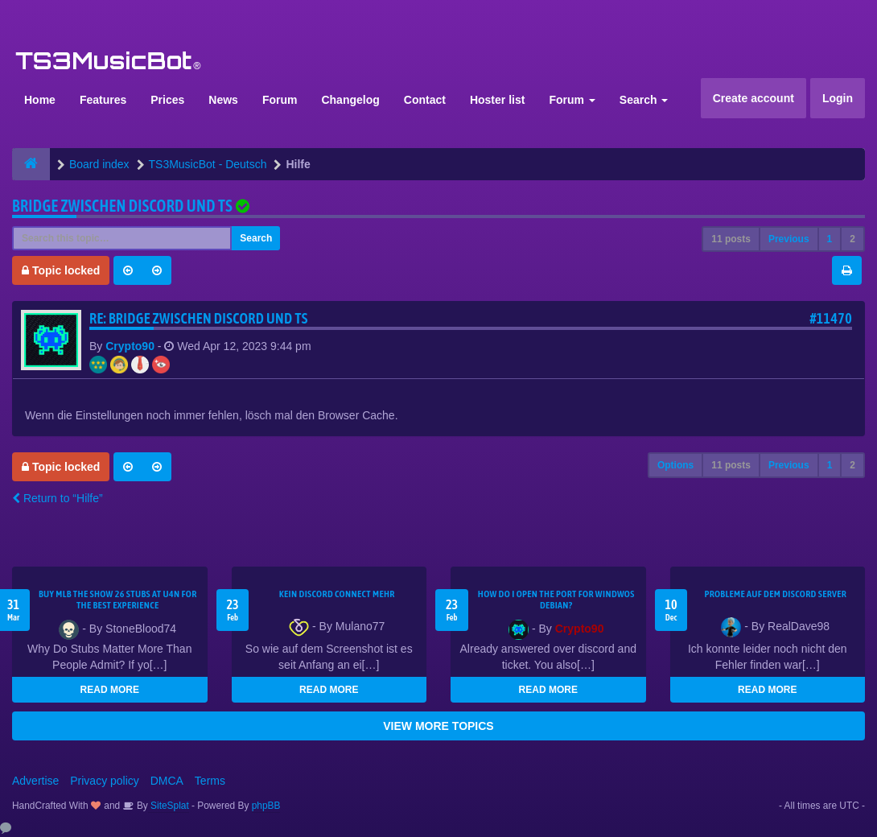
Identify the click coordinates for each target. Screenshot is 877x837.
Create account (753, 98)
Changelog (350, 99)
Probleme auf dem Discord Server (775, 594)
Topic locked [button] (61, 270)
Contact (425, 99)
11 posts (731, 239)
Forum (280, 99)
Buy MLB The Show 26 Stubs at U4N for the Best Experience (118, 599)
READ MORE (109, 689)
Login (837, 98)
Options (675, 465)
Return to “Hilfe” (57, 498)
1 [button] (830, 239)
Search (644, 99)
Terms (210, 780)
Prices (167, 99)
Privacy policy (104, 780)
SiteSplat (168, 805)
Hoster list (497, 99)
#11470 (830, 318)
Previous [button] (788, 239)
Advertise (35, 780)
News (223, 99)
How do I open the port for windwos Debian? (556, 599)
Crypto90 (129, 346)
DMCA (166, 780)
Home (40, 99)
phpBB (266, 805)
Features (103, 99)
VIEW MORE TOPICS (438, 725)
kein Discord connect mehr (337, 594)
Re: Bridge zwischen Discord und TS (198, 318)
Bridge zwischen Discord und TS (122, 205)
